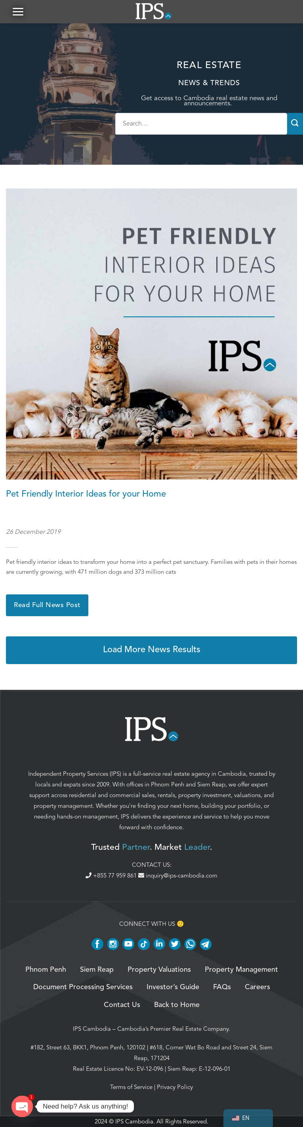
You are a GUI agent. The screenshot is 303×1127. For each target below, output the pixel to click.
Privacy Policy (175, 1087)
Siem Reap (211, 784)
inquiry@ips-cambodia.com (177, 876)
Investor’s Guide (173, 987)
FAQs (222, 987)
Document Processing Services (83, 987)
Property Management (241, 969)
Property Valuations (159, 969)
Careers (257, 987)
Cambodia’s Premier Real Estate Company (173, 1029)
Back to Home (177, 1005)
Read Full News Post (47, 605)
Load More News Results (151, 650)
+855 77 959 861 (112, 876)
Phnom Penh (167, 784)
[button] (18, 11)
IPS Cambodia (92, 1029)
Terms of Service (131, 1087)
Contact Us (122, 1005)
